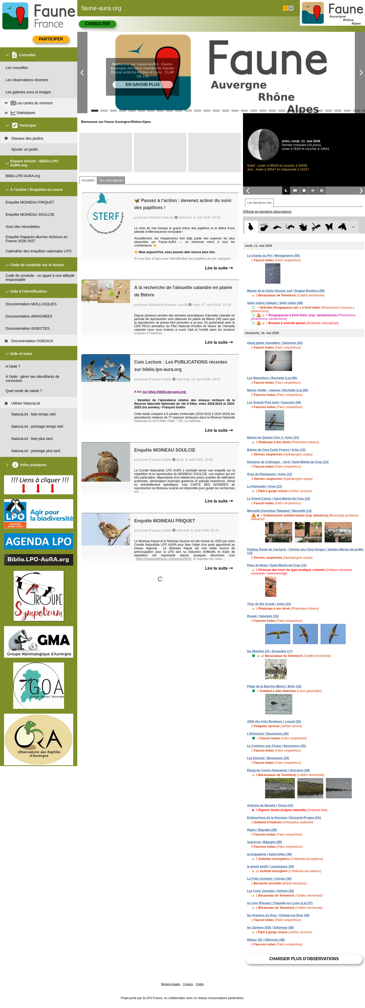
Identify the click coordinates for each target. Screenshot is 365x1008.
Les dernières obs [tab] (259, 203)
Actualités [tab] (88, 180)
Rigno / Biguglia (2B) (262, 830)
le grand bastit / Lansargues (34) (270, 866)
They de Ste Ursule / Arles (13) (269, 604)
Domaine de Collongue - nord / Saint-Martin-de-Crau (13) (288, 462)
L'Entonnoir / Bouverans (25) (268, 734)
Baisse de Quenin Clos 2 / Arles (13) (273, 437)
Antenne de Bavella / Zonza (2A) (270, 805)
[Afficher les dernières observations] (267, 211)
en (291, 8)
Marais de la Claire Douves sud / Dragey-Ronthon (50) (286, 291)
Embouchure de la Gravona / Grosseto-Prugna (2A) (284, 817)
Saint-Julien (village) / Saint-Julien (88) (275, 303)
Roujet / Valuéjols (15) (263, 616)
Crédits (200, 984)
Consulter (97, 24)
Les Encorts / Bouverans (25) (268, 758)
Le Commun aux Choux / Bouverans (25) (276, 746)
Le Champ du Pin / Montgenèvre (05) (273, 255)
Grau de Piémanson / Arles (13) (269, 474)
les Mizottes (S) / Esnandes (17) (270, 651)
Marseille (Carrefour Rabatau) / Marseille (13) (279, 511)
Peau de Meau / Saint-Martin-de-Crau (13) (276, 565)
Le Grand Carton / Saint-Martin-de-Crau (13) (278, 498)
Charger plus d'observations (304, 959)
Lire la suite (219, 268)
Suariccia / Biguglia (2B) (264, 842)
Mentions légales (170, 984)
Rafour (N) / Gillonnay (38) (266, 940)
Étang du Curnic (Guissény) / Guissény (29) (278, 770)
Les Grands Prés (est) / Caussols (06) (274, 402)
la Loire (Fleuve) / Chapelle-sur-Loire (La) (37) (280, 903)
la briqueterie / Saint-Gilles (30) (269, 854)
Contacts (188, 984)
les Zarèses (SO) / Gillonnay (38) (270, 927)
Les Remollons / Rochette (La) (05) (272, 378)
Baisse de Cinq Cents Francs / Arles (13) (276, 450)
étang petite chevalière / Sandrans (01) (275, 343)
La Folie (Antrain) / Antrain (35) (269, 879)
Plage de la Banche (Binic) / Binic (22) (274, 686)
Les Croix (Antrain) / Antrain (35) (270, 891)
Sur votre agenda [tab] (111, 180)
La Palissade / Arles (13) (264, 486)
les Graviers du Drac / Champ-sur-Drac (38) (278, 915)
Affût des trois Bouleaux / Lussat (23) (274, 721)
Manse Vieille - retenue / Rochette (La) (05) (277, 390)
